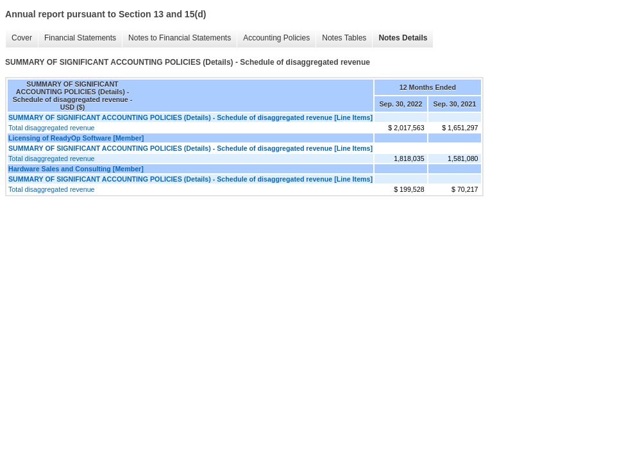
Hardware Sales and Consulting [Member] (76, 169)
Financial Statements (77, 38)
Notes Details (399, 38)
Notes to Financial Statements (176, 38)
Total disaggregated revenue (51, 128)
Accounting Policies (273, 38)
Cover (18, 38)
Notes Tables (341, 38)
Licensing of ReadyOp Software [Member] (76, 138)
